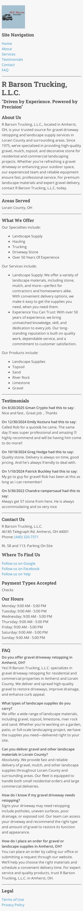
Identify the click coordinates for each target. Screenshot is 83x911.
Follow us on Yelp (16, 574)
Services (8, 54)
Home (7, 43)
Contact (8, 64)
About (7, 48)
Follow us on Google (18, 563)
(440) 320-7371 (26, 536)
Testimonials (12, 59)
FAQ (5, 70)
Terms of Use (13, 899)
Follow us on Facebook (20, 568)
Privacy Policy (13, 904)
